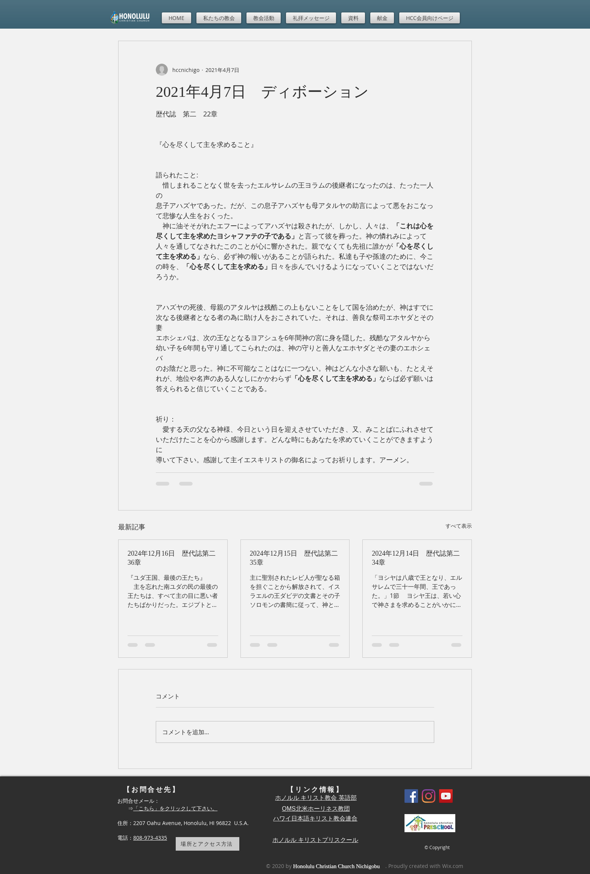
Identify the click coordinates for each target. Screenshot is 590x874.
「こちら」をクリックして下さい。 (175, 808)
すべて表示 (459, 525)
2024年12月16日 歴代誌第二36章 (172, 558)
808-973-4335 (150, 837)
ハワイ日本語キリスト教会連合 (315, 818)
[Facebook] (411, 796)
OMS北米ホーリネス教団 (316, 808)
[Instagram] (428, 796)
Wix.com (452, 865)
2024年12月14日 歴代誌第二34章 (416, 558)
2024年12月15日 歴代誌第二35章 (294, 558)
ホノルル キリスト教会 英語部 (316, 798)
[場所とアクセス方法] (207, 844)
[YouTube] (446, 796)
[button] (219, 17)
